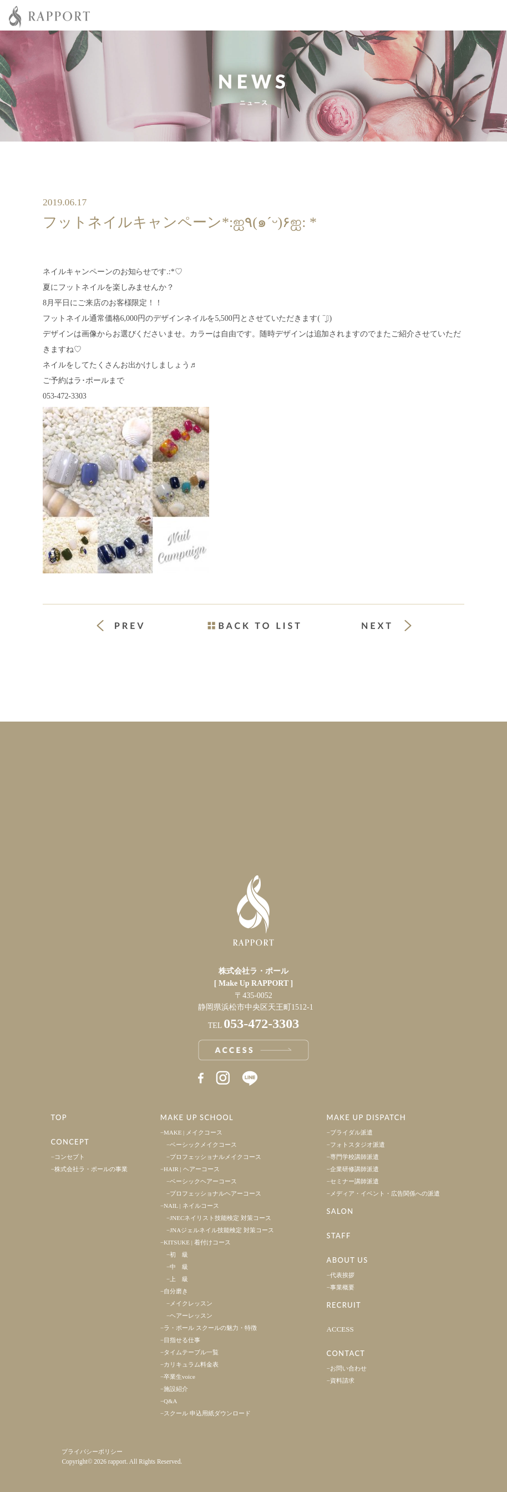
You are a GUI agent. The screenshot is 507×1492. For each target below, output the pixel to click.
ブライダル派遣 (351, 1132)
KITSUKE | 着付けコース (197, 1242)
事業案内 (126, 750)
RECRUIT (344, 1305)
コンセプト (69, 1156)
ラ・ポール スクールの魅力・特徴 (210, 1327)
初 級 (179, 1254)
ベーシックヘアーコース (203, 1181)
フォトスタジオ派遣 (357, 1144)
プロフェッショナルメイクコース (215, 1156)
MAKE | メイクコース (193, 1132)
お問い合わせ (348, 1368)
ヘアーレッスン (191, 1315)
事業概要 (342, 1287)
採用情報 (380, 750)
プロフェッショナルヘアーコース (215, 1193)
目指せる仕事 (182, 1340)
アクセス (126, 808)
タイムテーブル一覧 (191, 1352)
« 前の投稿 (130, 627)
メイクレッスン (191, 1303)
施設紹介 (176, 1388)
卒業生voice (179, 1376)
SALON (340, 1211)
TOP (58, 1117)
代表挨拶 (342, 1275)
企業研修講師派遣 (354, 1169)
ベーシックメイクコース (203, 1144)
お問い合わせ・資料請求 (380, 808)
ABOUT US (347, 1260)
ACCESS (340, 1329)
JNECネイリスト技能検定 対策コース (220, 1217)
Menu (490, 15)
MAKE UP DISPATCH (366, 1117)
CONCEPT (69, 1141)
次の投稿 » (386, 625)
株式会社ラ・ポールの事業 (91, 1169)
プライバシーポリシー (92, 1451)
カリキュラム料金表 (191, 1364)
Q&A (170, 1401)
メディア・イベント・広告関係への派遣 (385, 1193)
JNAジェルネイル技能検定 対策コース (222, 1230)
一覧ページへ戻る (253, 625)
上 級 (179, 1279)
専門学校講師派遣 (354, 1156)
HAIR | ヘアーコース (192, 1169)
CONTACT (346, 1353)
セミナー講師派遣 (354, 1181)
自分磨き (176, 1291)
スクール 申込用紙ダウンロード (207, 1413)
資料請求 (342, 1380)
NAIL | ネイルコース (191, 1205)
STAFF (339, 1235)
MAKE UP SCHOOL (197, 1117)
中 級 (179, 1266)
